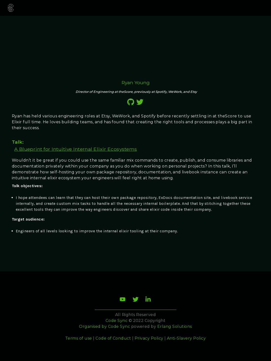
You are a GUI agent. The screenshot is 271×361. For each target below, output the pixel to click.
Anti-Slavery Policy (186, 338)
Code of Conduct (113, 338)
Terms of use (78, 338)
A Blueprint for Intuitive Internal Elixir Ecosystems (75, 149)
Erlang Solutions (174, 326)
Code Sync (119, 326)
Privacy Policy (149, 338)
